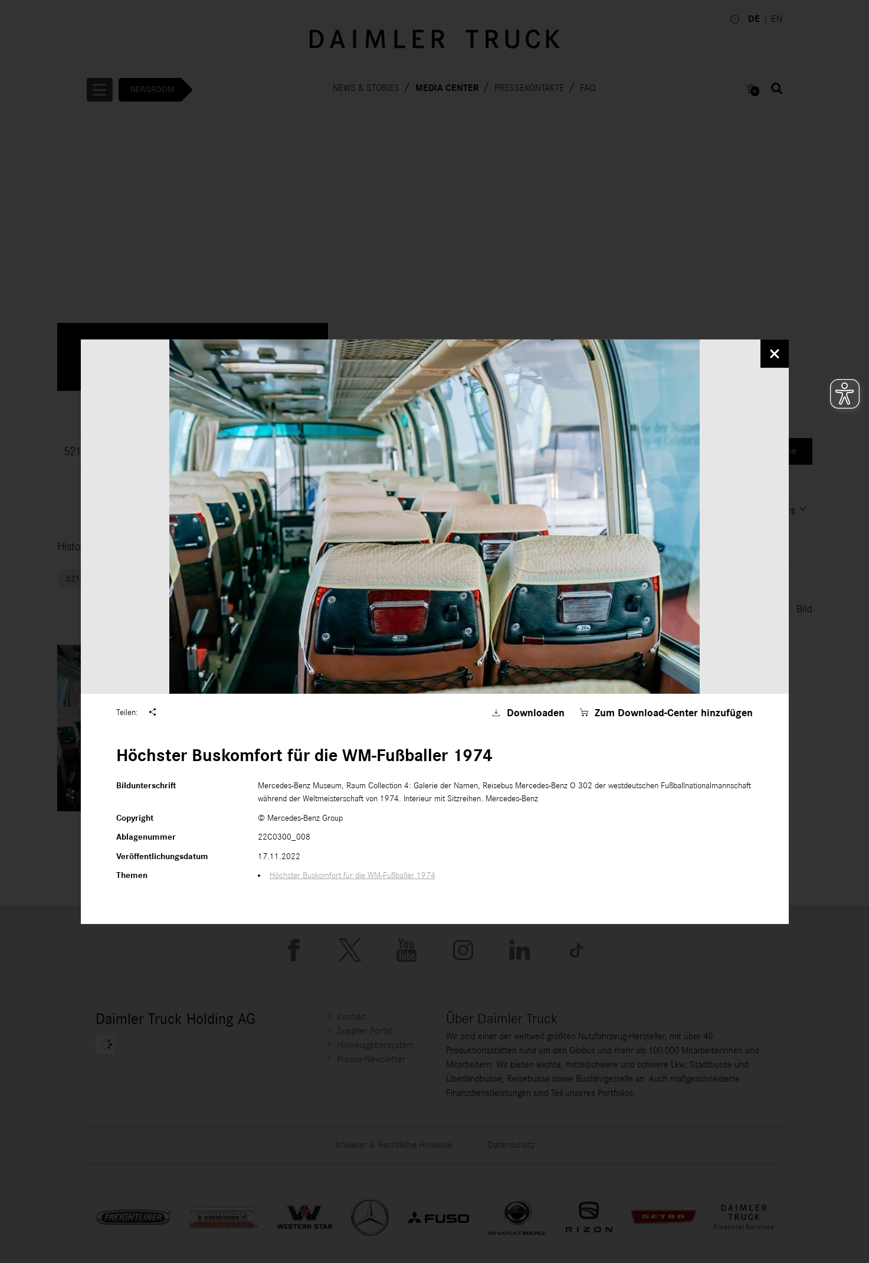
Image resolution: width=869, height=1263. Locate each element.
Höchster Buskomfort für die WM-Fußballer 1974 (352, 875)
